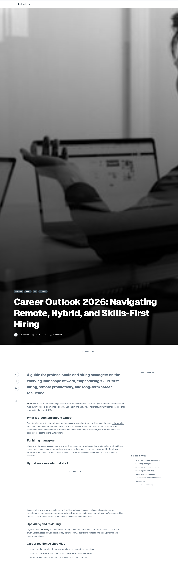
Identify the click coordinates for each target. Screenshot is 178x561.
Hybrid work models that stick (147, 467)
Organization (32, 529)
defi (54, 510)
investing (44, 529)
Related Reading (146, 484)
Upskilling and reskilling (144, 471)
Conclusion (140, 481)
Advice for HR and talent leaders (148, 478)
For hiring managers (143, 464)
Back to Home (22, 4)
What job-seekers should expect (148, 460)
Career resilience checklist (146, 474)
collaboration (118, 423)
